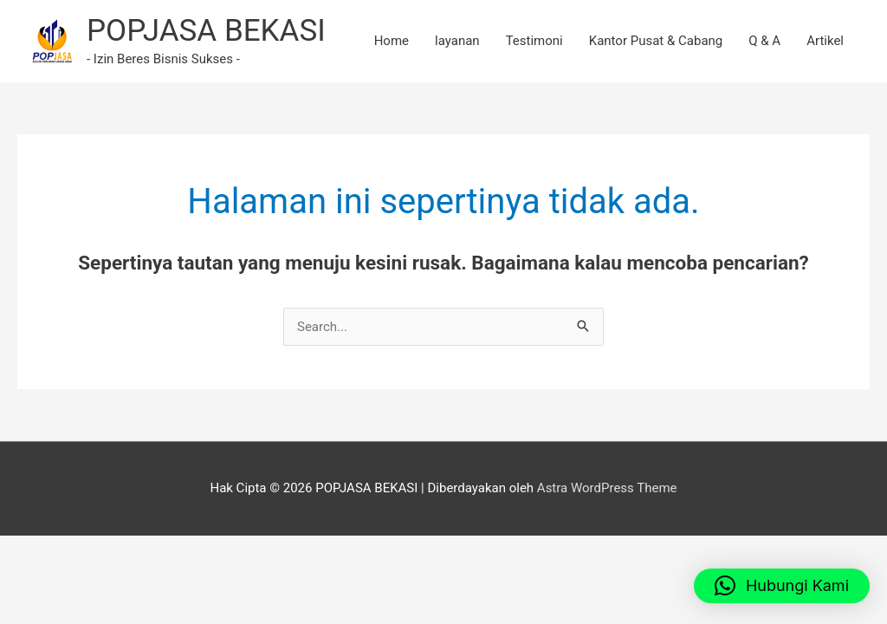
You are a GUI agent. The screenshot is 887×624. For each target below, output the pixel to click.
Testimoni (534, 41)
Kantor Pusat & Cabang (656, 41)
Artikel (825, 41)
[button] (782, 586)
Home (391, 41)
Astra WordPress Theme (607, 488)
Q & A (764, 41)
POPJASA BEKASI (206, 31)
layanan (457, 41)
